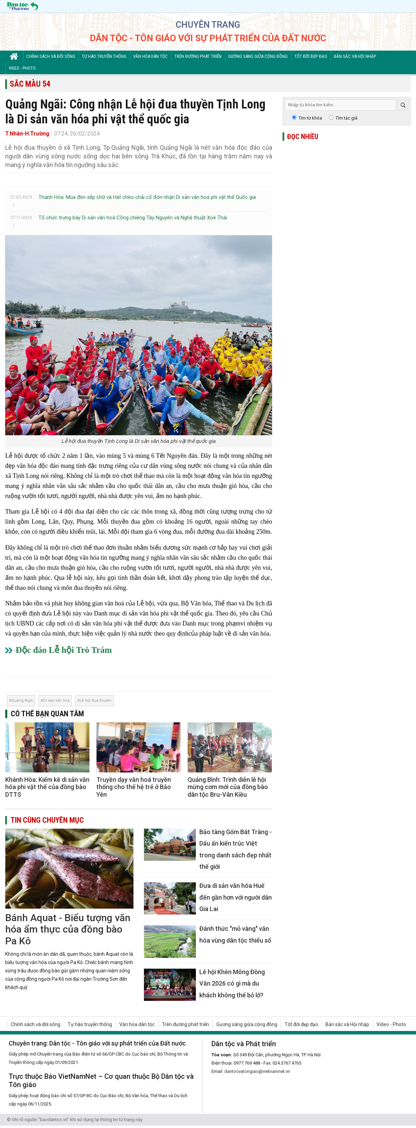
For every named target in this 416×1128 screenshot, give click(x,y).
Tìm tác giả (346, 118)
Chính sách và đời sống (50, 56)
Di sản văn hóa (56, 700)
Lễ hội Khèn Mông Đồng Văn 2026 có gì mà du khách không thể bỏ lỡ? (232, 983)
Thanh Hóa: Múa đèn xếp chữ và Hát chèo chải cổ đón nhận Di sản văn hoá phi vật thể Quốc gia (147, 197)
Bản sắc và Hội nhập (355, 56)
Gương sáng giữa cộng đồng (258, 56)
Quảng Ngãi (22, 700)
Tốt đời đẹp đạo (310, 56)
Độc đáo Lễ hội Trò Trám (64, 650)
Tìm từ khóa (310, 118)
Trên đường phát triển (198, 56)
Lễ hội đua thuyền (96, 700)
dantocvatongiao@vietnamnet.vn (257, 1071)
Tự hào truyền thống (104, 56)
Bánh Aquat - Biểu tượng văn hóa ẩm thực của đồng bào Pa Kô (67, 929)
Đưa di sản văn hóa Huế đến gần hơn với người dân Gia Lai (235, 897)
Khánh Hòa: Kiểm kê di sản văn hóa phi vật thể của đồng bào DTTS (47, 787)
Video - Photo (22, 68)
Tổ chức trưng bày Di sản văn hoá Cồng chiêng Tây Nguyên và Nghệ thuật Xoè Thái (132, 218)
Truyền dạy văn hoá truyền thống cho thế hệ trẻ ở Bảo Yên (133, 787)
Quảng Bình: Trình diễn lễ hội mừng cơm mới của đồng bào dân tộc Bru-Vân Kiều (228, 787)
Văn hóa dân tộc (150, 56)
